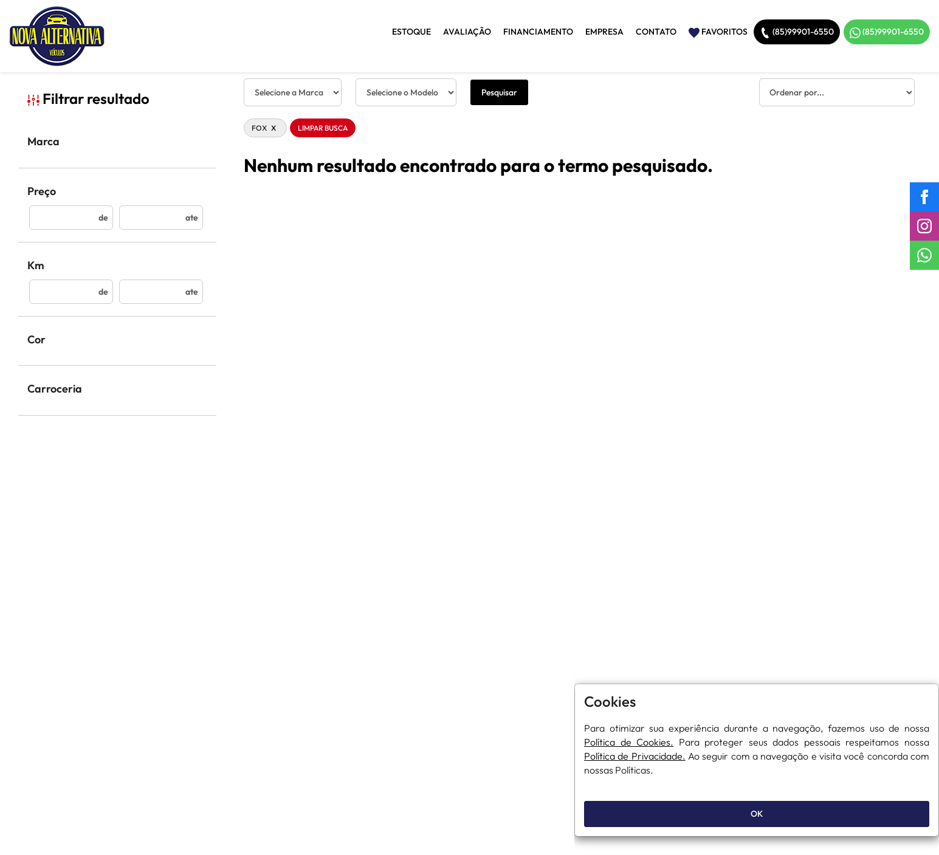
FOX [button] (265, 128)
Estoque (411, 31)
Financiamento (538, 31)
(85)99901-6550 (797, 32)
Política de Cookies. (628, 742)
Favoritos (718, 32)
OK (757, 813)
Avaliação (467, 31)
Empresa (604, 31)
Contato (656, 31)
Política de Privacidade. (635, 756)
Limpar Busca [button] (323, 127)
